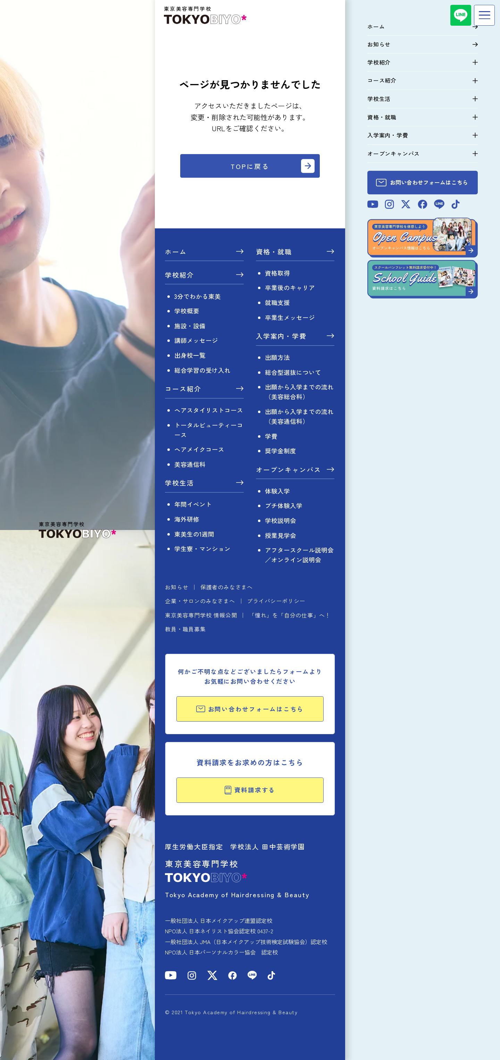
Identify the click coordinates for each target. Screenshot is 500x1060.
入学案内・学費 (281, 336)
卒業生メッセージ (290, 317)
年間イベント (193, 504)
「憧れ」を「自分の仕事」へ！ (290, 615)
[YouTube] (171, 975)
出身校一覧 (190, 355)
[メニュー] (484, 15)
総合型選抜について (293, 372)
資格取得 (277, 273)
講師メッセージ (196, 340)
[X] (212, 975)
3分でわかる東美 (197, 296)
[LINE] (460, 15)
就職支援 (277, 302)
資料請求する (250, 789)
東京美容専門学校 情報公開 (201, 615)
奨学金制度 (280, 450)
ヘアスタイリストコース (208, 410)
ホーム (176, 252)
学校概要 (186, 310)
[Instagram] (192, 975)
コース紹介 (183, 389)
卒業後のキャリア (290, 287)
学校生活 (179, 483)
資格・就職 (274, 252)
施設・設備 (190, 325)
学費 (271, 436)
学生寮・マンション (202, 548)
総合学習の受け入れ (202, 370)
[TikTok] (271, 975)
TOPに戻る (250, 166)
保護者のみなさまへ (226, 587)
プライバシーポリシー (276, 601)
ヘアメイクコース (199, 449)
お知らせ (176, 587)
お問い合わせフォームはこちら (250, 709)
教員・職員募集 (185, 629)
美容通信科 (190, 464)
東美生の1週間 (194, 534)
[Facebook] (232, 975)
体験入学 (277, 491)
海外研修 (186, 519)
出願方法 (277, 357)
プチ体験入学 (283, 505)
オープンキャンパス (288, 470)
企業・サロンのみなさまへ (200, 601)
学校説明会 (280, 520)
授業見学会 (280, 535)
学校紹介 (179, 275)
